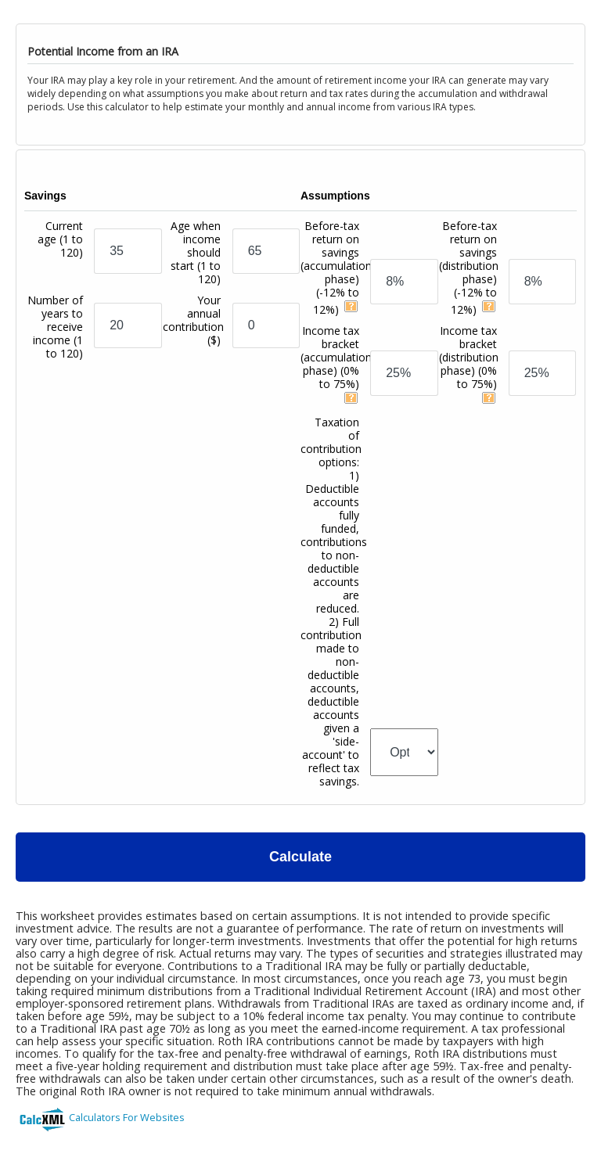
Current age (60, 239)
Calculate (300, 856)
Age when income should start (196, 252)
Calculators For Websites (127, 1117)
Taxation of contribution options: (333, 602)
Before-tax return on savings (336, 267)
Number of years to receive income (55, 327)
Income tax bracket (336, 357)
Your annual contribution (193, 320)
